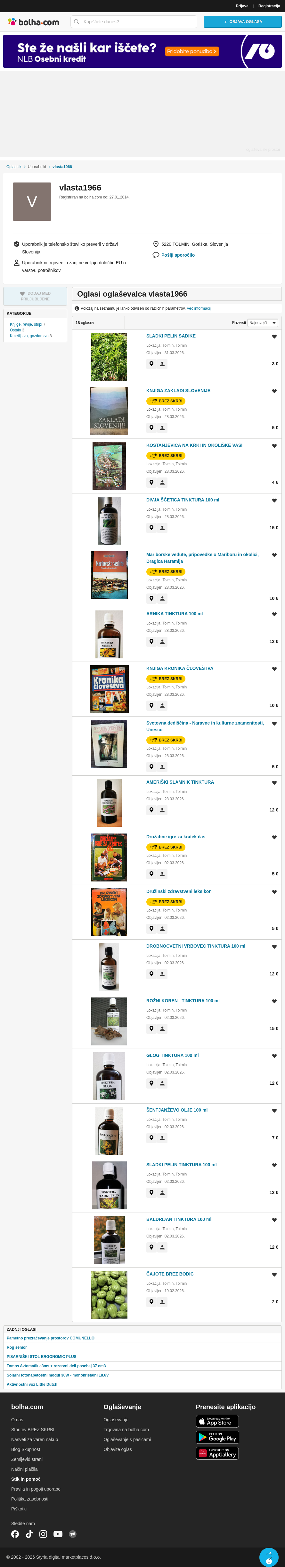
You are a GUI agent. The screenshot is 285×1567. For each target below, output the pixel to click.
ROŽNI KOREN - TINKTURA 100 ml (183, 1000)
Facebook (15, 1534)
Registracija (269, 6)
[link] (151, 364)
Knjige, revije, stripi (26, 324)
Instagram (43, 1534)
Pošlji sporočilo (178, 255)
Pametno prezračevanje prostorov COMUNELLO (50, 1338)
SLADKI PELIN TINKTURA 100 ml (181, 1164)
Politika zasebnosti (29, 1498)
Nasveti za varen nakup (34, 1439)
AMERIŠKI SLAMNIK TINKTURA (180, 782)
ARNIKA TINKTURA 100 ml (174, 613)
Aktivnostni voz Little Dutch (32, 1384)
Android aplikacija (217, 1437)
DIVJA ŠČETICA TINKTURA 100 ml (182, 499)
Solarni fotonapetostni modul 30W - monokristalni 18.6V (58, 1375)
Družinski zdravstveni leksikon (179, 891)
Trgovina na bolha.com (126, 1429)
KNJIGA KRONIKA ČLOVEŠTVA (180, 668)
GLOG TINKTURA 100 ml (172, 1055)
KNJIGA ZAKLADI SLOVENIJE (178, 390)
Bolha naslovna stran (33, 21)
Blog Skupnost (25, 1449)
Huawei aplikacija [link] (217, 1453)
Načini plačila (24, 1469)
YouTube (57, 1534)
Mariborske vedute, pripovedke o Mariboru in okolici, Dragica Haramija (202, 558)
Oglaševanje (115, 1419)
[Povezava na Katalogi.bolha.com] (142, 51)
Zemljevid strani (27, 1459)
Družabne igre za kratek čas (175, 836)
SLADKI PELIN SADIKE (171, 335)
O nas (17, 1419)
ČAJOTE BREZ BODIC (170, 1273)
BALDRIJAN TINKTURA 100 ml (178, 1219)
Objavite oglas (117, 1449)
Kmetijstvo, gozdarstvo (29, 336)
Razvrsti (239, 323)
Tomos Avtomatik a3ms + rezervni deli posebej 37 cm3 (56, 1366)
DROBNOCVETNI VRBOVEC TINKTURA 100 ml (195, 946)
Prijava (242, 6)
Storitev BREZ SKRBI (32, 1429)
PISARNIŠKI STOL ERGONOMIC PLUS (42, 1356)
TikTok (29, 1534)
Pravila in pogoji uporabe (36, 1489)
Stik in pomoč (26, 1479)
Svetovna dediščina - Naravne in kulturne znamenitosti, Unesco (205, 726)
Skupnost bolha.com (73, 1534)
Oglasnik (13, 167)
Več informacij (199, 308)
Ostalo (15, 330)
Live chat (269, 1557)
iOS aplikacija (217, 1421)
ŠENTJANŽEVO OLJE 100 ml (177, 1110)
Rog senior (17, 1347)
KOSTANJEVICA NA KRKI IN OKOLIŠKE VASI (194, 445)
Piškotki (19, 1508)
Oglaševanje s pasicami (127, 1439)
